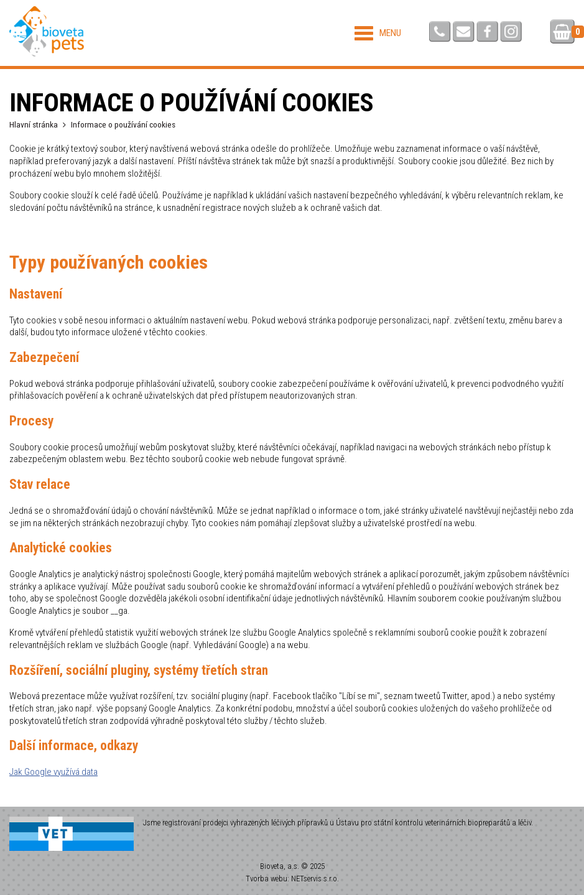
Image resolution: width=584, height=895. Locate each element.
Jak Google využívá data (53, 771)
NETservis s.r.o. (315, 878)
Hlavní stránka (33, 124)
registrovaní (181, 822)
